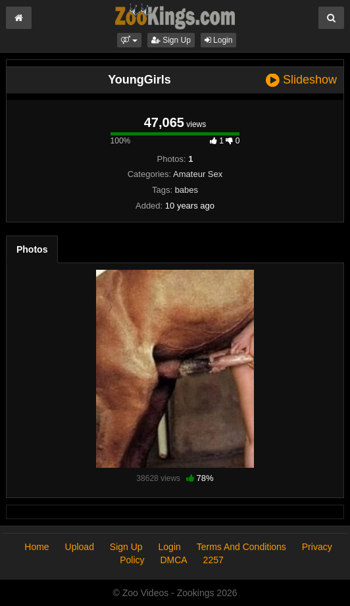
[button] (129, 40)
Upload (79, 547)
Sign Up (171, 40)
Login (219, 40)
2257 (213, 560)
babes (186, 190)
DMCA (173, 560)
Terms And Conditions (241, 547)
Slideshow (301, 80)
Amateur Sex (197, 174)
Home (36, 547)
